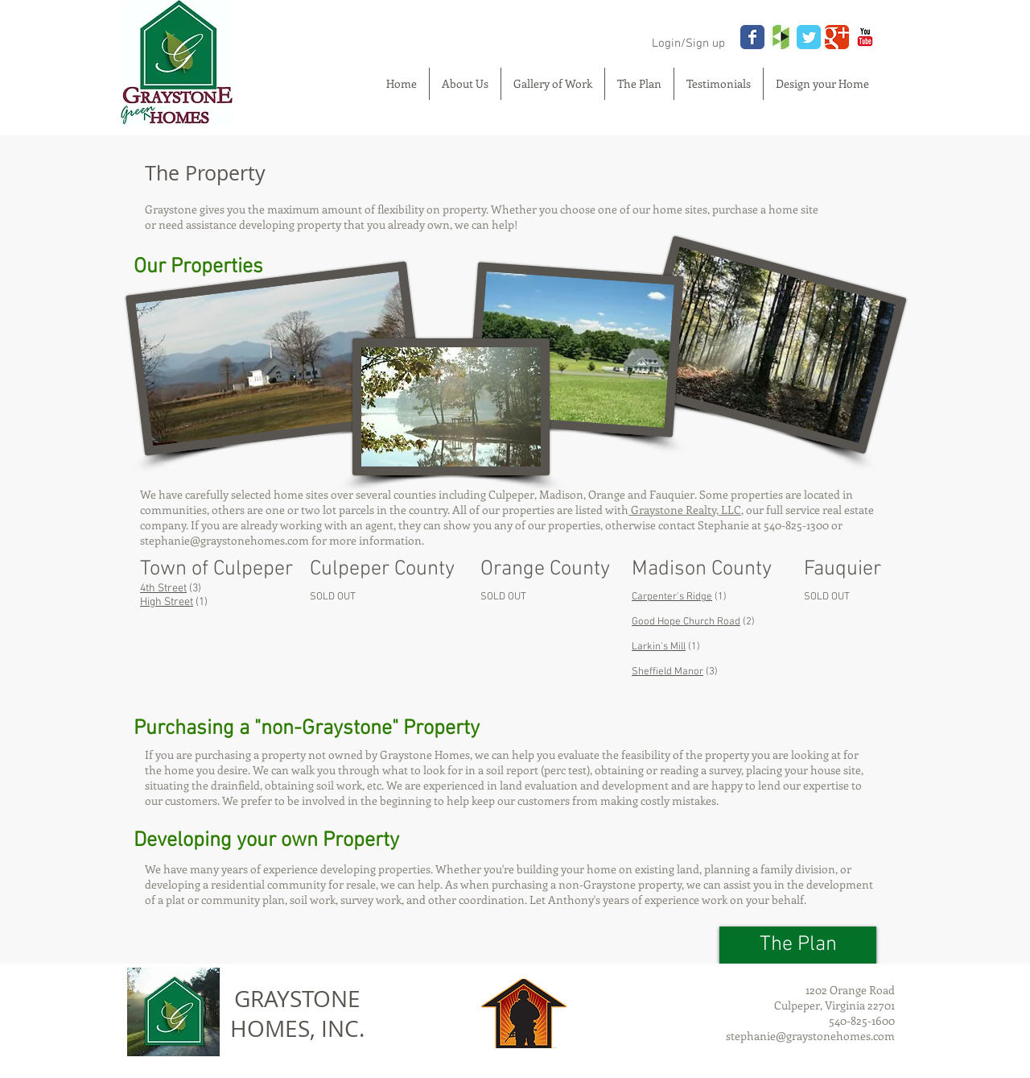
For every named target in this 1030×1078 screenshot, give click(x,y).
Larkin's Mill (659, 647)
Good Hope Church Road (686, 622)
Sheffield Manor (667, 671)
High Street (166, 602)
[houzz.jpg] (780, 37)
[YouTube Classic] (865, 37)
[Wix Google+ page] (837, 37)
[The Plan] (797, 945)
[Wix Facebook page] (752, 37)
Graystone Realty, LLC (684, 509)
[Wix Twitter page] (809, 37)
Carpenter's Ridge (672, 597)
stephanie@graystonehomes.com (224, 540)
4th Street (163, 588)
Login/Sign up (688, 43)
